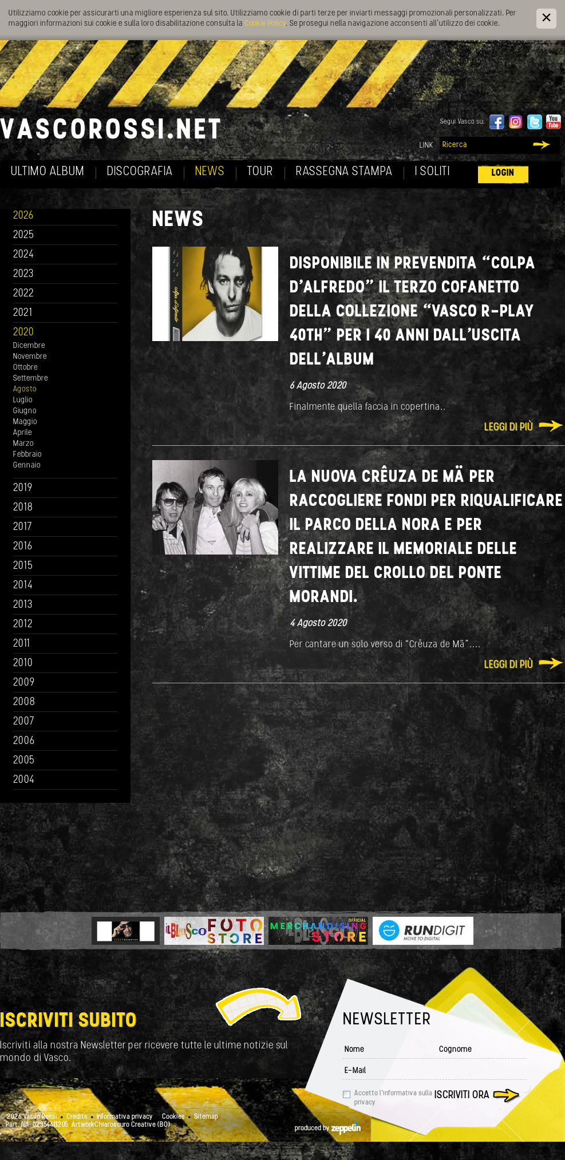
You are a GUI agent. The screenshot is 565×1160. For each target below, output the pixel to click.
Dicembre (29, 346)
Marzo (23, 444)
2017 (22, 527)
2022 (23, 293)
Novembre (30, 357)
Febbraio (27, 454)
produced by (328, 1128)
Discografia (140, 172)
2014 (23, 585)
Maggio (25, 422)
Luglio (23, 400)
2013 (23, 605)
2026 (23, 216)
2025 (23, 235)
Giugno (25, 411)
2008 (24, 702)
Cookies (173, 1117)
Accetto (393, 1098)
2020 (23, 332)
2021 (23, 313)
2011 (21, 644)
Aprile (22, 433)
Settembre (30, 378)
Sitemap (206, 1117)
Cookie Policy (265, 23)
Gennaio (27, 465)
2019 (23, 488)
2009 (24, 683)
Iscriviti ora (461, 1095)
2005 (24, 760)
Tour (260, 172)
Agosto (25, 389)
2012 (23, 624)
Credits (77, 1117)
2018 (23, 507)
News (210, 172)
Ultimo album (48, 172)
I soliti (432, 172)
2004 (24, 780)
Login (503, 173)
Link (426, 145)
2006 (24, 741)
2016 (23, 546)
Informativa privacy (125, 1117)
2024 (23, 255)
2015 (23, 566)
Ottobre (25, 367)
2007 (23, 721)
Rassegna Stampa (344, 172)
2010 (23, 663)
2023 (23, 274)
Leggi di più (508, 427)
